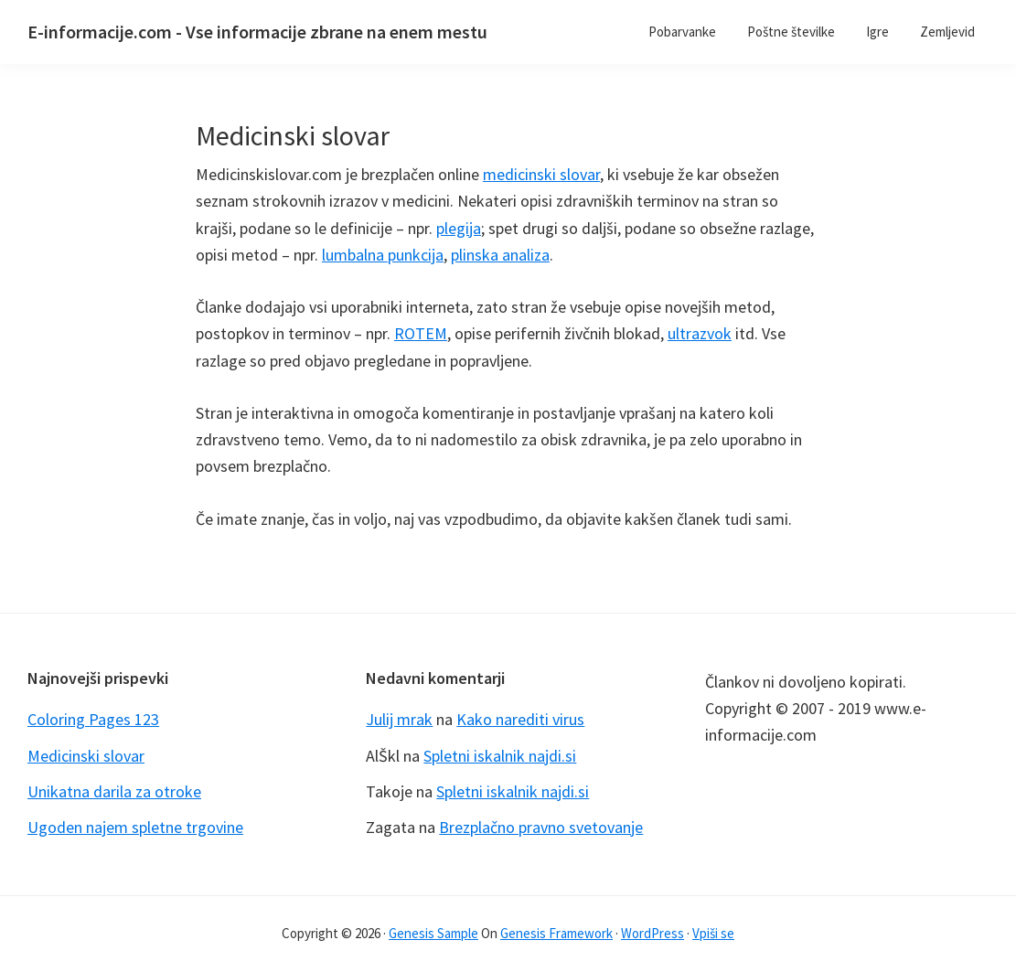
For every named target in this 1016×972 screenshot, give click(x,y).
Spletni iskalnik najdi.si (499, 755)
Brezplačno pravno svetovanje (541, 827)
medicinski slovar (541, 174)
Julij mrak (399, 719)
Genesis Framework (556, 933)
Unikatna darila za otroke (114, 791)
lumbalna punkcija (383, 254)
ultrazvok (700, 333)
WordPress (652, 933)
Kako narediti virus (520, 719)
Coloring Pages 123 (93, 719)
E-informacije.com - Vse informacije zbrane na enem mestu (257, 31)
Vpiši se (713, 933)
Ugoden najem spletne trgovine (135, 827)
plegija (458, 228)
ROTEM (420, 333)
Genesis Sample (433, 933)
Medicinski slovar (85, 755)
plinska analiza (500, 254)
